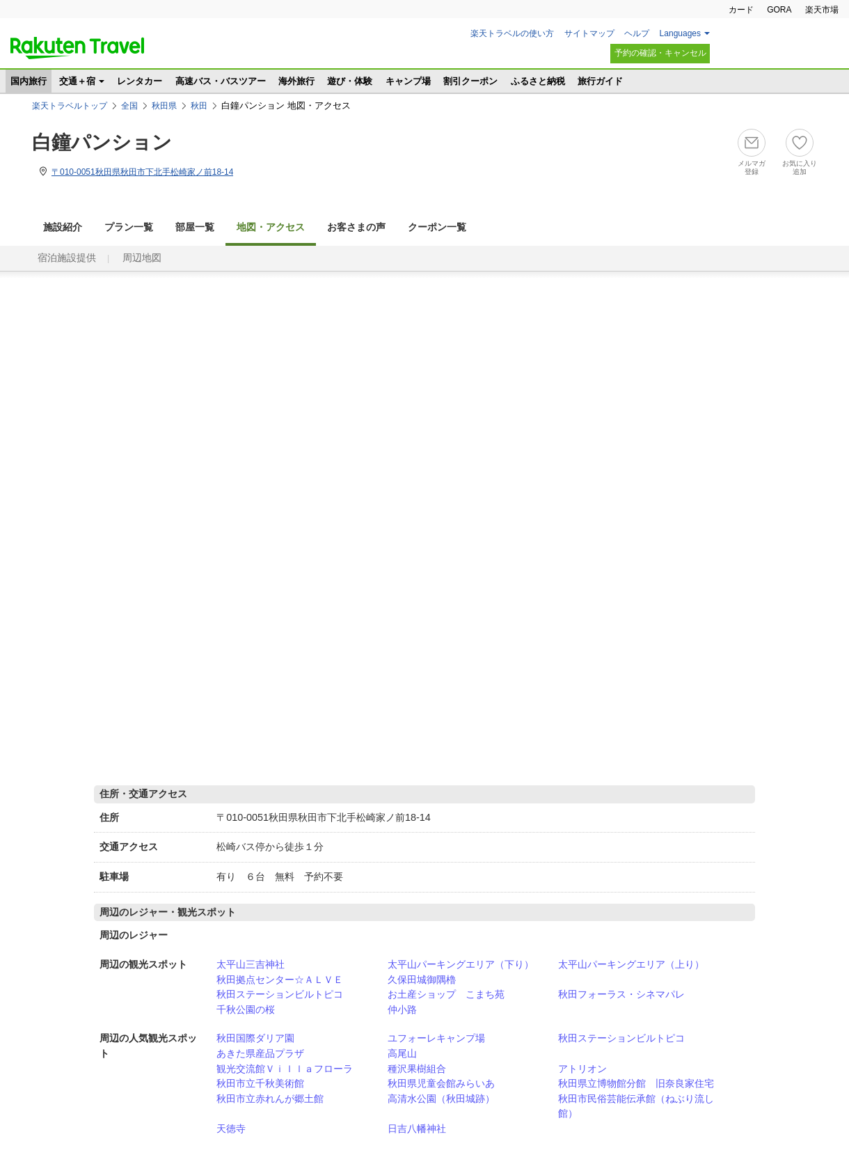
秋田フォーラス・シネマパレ (621, 994)
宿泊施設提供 (67, 258)
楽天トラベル (77, 48)
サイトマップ (589, 33)
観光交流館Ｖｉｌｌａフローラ (284, 1068)
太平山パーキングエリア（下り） (461, 964)
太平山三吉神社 (250, 964)
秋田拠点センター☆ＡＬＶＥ (279, 979)
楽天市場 (822, 10)
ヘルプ (636, 33)
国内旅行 (28, 81)
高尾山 (402, 1053)
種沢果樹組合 (417, 1068)
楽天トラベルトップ (69, 106)
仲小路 (402, 1009)
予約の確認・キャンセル (660, 53)
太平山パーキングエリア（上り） (631, 964)
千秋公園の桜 (245, 1009)
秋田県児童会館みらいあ (441, 1083)
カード (741, 10)
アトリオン (582, 1068)
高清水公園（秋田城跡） (441, 1098)
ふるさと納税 (538, 81)
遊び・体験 (349, 81)
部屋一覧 (194, 227)
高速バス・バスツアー (220, 81)
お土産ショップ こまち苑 (446, 994)
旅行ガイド (600, 81)
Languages (680, 33)
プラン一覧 (128, 227)
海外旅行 (296, 81)
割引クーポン (470, 81)
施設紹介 (62, 227)
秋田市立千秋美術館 (260, 1083)
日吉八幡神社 (417, 1128)
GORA (779, 10)
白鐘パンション (102, 142)
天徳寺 (231, 1128)
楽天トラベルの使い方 (512, 33)
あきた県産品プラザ (260, 1053)
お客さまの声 (356, 227)
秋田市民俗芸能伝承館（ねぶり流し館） (636, 1106)
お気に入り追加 (799, 167)
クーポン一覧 (437, 227)
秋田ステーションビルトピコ (279, 994)
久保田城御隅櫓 (422, 979)
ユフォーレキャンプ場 (436, 1038)
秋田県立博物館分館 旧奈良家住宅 (636, 1083)
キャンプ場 (408, 81)
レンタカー (139, 81)
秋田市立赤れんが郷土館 (270, 1098)
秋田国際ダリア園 (255, 1038)
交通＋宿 (77, 81)
